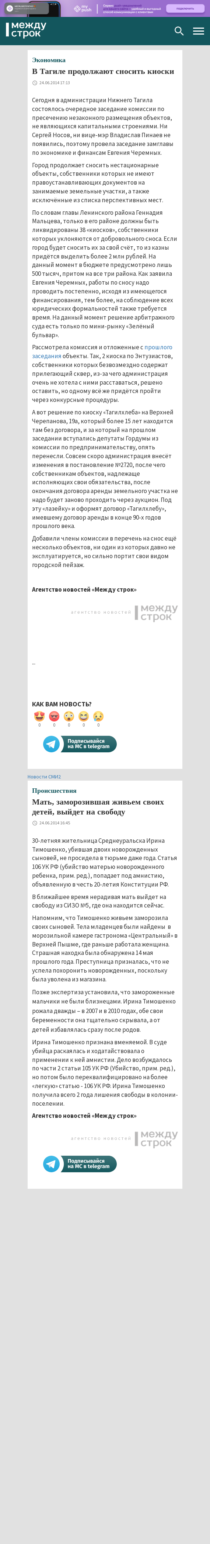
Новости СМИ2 (44, 776)
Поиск (179, 31)
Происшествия (54, 790)
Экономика (49, 60)
